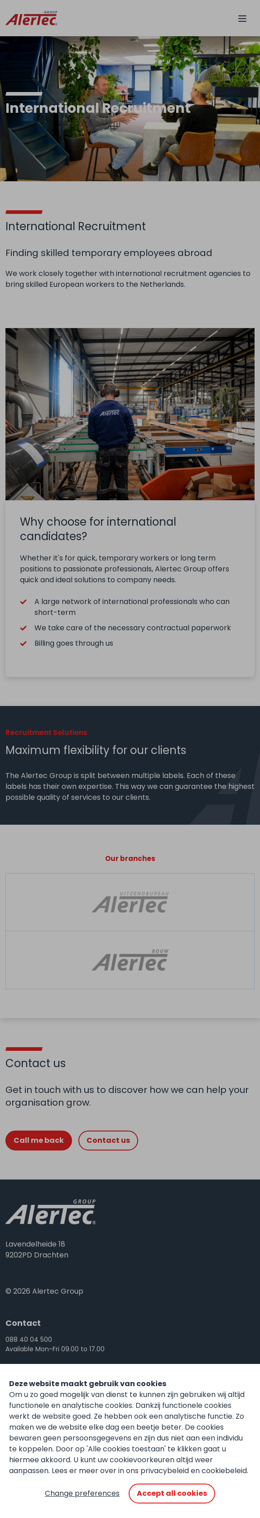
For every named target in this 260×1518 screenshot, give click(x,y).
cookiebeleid (224, 1470)
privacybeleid (164, 1470)
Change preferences (82, 1493)
